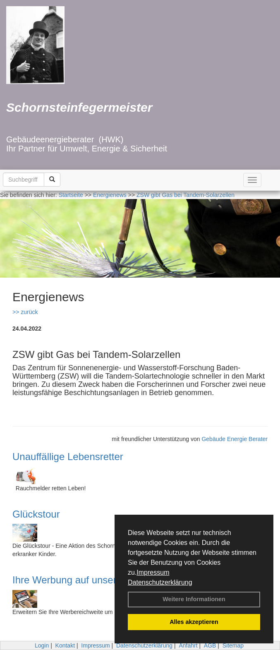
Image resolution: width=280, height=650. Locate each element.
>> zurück (25, 312)
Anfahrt (188, 645)
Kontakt (65, 645)
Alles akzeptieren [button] (194, 622)
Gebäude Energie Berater (234, 439)
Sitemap (233, 645)
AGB (210, 645)
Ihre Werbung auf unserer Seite (81, 579)
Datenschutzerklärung (160, 582)
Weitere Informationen (194, 599)
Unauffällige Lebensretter (67, 456)
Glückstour (36, 514)
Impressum (152, 572)
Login (42, 645)
